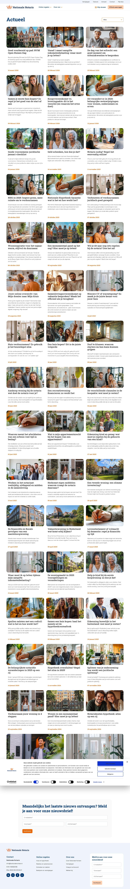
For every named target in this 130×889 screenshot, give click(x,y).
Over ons (58, 7)
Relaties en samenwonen (44, 855)
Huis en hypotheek (42, 852)
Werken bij (69, 861)
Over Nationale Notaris (73, 852)
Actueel (103, 2)
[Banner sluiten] (127, 865)
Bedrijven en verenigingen (44, 861)
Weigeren (110, 877)
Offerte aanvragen (115, 7)
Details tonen (97, 885)
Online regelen (45, 7)
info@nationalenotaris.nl (14, 854)
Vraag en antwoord (72, 858)
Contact (112, 2)
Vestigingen (86, 2)
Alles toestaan (110, 867)
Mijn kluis (121, 2)
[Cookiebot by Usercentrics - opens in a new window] (12, 885)
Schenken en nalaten (43, 858)
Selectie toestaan (110, 872)
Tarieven (95, 2)
